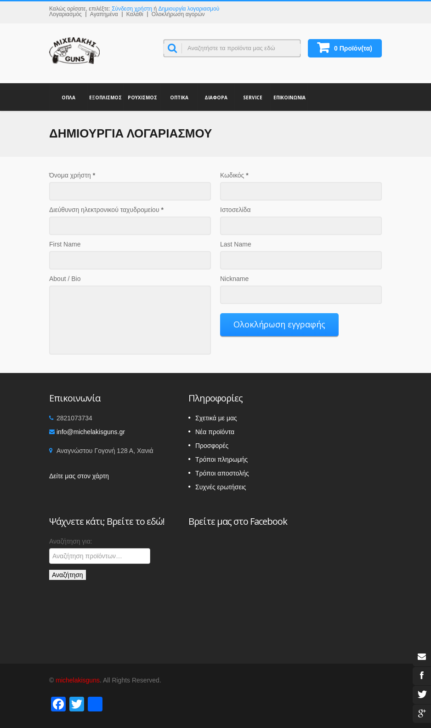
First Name (64, 244)
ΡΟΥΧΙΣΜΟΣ (142, 97)
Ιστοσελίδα (235, 209)
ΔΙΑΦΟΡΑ (216, 97)
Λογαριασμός (65, 14)
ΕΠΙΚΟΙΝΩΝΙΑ (289, 97)
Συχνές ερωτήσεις (220, 487)
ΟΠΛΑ (68, 97)
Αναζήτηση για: (70, 541)
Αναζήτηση (67, 575)
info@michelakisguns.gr (91, 432)
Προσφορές (211, 445)
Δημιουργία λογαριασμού (189, 8)
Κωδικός (234, 175)
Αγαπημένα (104, 14)
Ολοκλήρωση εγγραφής (279, 324)
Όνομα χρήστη (72, 175)
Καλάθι (134, 14)
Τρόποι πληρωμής (221, 459)
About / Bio (65, 278)
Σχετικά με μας (216, 418)
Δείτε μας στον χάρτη (79, 476)
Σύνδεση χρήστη (132, 8)
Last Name (235, 244)
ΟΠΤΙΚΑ (179, 97)
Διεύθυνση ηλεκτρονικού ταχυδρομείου (106, 209)
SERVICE (252, 97)
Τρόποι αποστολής (222, 473)
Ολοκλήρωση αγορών (178, 14)
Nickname (234, 278)
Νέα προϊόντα (214, 432)
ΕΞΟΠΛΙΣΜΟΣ (105, 97)
